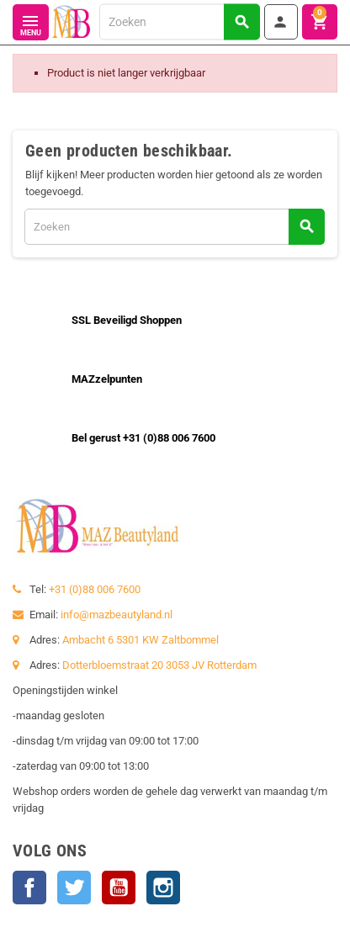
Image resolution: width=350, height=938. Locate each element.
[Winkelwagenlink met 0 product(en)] (319, 22)
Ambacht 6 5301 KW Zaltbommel (140, 639)
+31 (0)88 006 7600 (95, 589)
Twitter (74, 887)
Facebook (29, 887)
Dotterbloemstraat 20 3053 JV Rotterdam (159, 665)
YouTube (118, 887)
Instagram (163, 887)
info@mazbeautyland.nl (116, 614)
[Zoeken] (179, 21)
